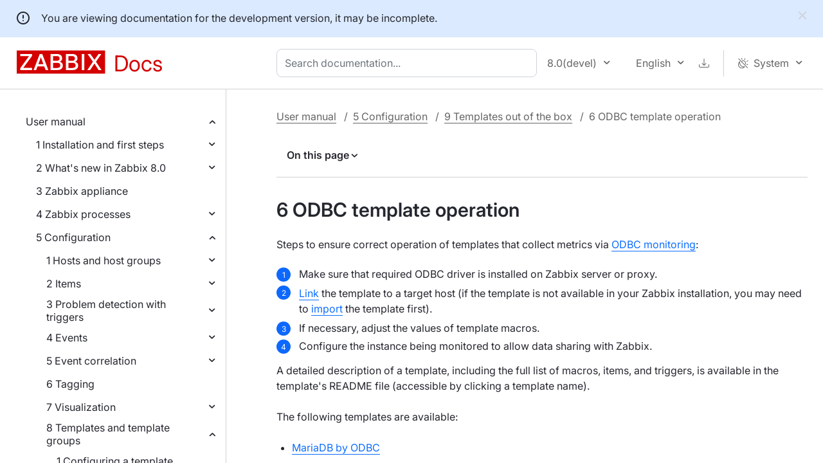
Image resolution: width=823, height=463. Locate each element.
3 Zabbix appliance (82, 191)
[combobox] (409, 63)
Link (309, 293)
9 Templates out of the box (508, 116)
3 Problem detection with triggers (106, 310)
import (327, 308)
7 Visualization (81, 407)
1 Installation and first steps (100, 144)
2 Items (63, 283)
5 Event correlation (91, 360)
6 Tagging (70, 383)
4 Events (66, 337)
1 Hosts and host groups (103, 260)
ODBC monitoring (653, 244)
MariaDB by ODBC (336, 447)
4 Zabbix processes (83, 214)
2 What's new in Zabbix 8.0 (101, 167)
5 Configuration (73, 237)
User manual (56, 121)
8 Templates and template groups (108, 434)
